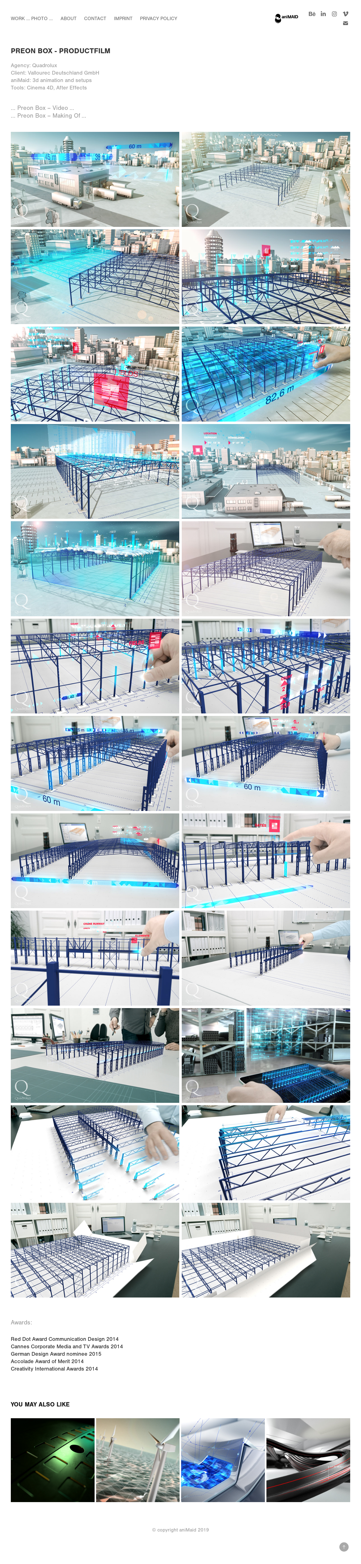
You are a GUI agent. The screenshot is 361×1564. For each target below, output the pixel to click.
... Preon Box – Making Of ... (48, 115)
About (69, 18)
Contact (95, 18)
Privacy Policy (158, 18)
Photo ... (42, 18)
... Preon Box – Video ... (42, 107)
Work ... (20, 18)
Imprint (123, 18)
